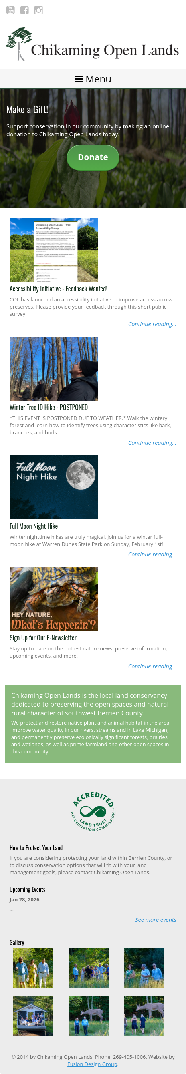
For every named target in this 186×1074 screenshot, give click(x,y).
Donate (93, 157)
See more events (155, 919)
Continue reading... (152, 324)
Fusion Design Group (92, 1064)
